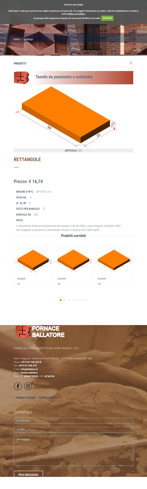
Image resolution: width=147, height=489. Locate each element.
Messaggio (73, 451)
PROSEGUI (107, 18)
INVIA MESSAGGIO (28, 474)
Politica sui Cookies (76, 14)
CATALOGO (28, 39)
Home (17, 39)
